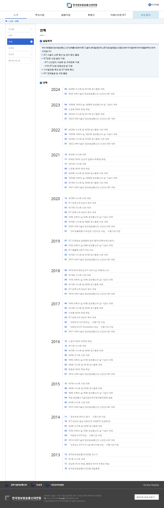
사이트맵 (153, 4)
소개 (11, 21)
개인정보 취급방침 (151, 485)
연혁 (17, 21)
